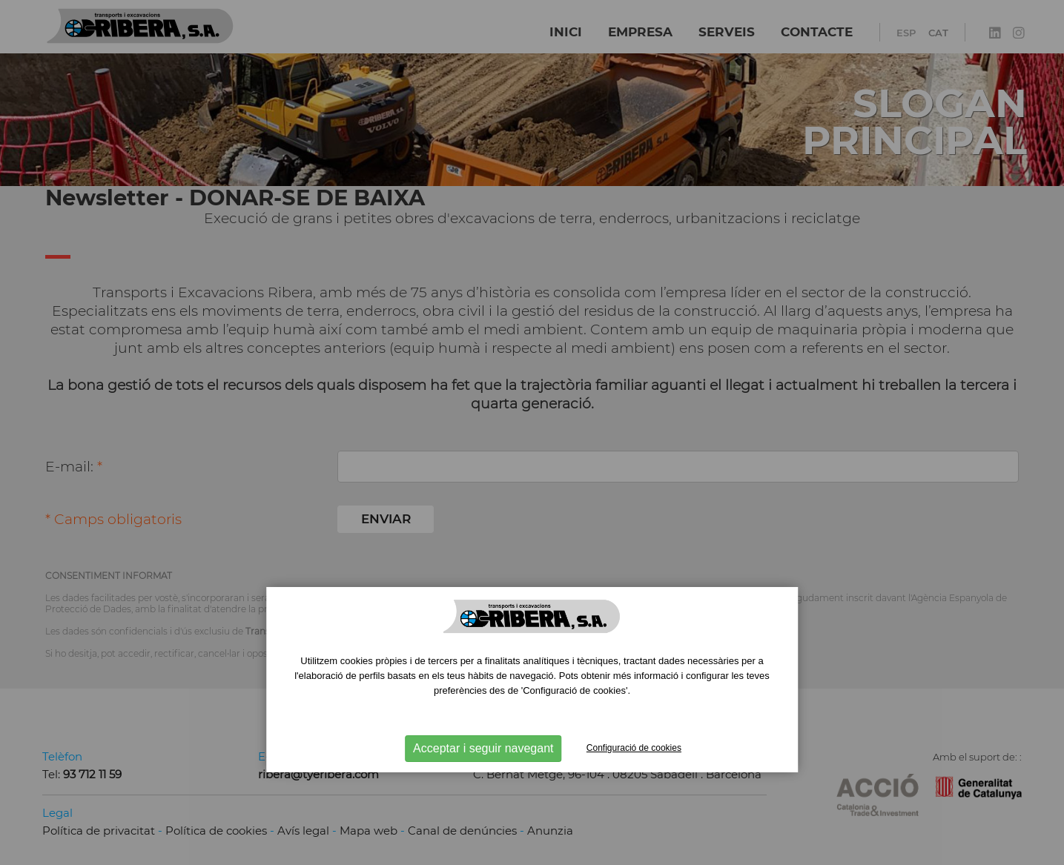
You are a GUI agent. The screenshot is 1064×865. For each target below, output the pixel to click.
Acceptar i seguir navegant (483, 748)
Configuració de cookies (633, 748)
